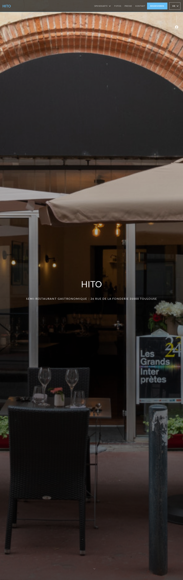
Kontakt (140, 6)
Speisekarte (102, 6)
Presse (128, 6)
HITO (7, 6)
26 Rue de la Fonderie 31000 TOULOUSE (124, 298)
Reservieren (157, 6)
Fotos (117, 6)
